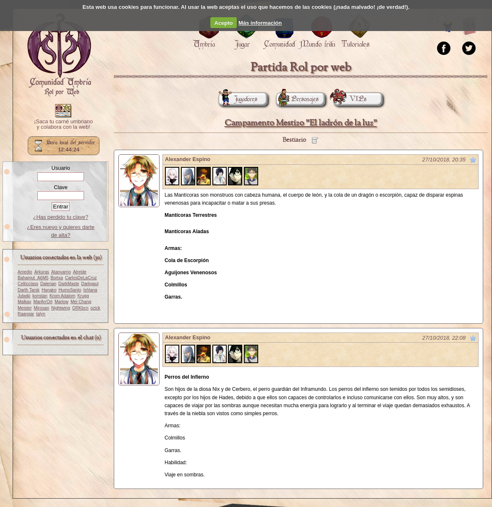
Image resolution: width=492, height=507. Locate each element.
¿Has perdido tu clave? (61, 217)
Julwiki (24, 296)
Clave (61, 187)
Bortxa (56, 278)
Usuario (60, 168)
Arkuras (41, 272)
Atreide (79, 272)
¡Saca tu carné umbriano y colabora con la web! (63, 124)
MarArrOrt (42, 301)
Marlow (61, 301)
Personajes (297, 99)
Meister (25, 308)
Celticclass (28, 283)
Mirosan (41, 308)
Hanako (49, 290)
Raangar (26, 314)
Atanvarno (61, 272)
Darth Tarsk (28, 290)
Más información (260, 23)
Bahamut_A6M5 (33, 278)
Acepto (224, 23)
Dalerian (48, 283)
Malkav (24, 301)
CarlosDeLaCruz (81, 278)
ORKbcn (80, 308)
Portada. (59, 55)
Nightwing (60, 308)
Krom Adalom (62, 296)
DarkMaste (68, 283)
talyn (40, 314)
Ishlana (90, 290)
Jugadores (238, 99)
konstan (39, 296)
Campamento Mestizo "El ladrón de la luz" (301, 123)
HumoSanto (69, 290)
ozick (95, 308)
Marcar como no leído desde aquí (473, 159)
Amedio (25, 272)
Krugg (83, 296)
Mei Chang (81, 301)
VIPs (350, 99)
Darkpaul (90, 283)
